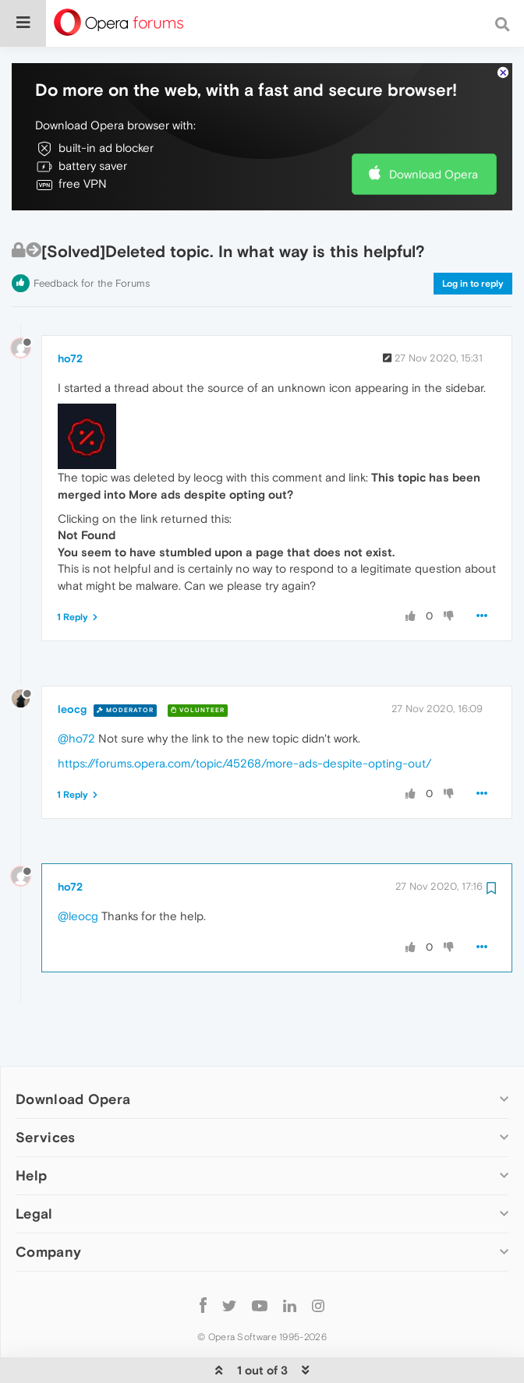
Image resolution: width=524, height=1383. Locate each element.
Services (45, 1089)
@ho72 (76, 690)
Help (31, 1128)
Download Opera (433, 126)
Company (48, 1204)
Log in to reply (473, 236)
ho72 (70, 311)
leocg (72, 661)
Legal (34, 1166)
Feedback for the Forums (92, 236)
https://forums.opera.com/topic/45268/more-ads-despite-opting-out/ (244, 715)
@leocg (78, 868)
